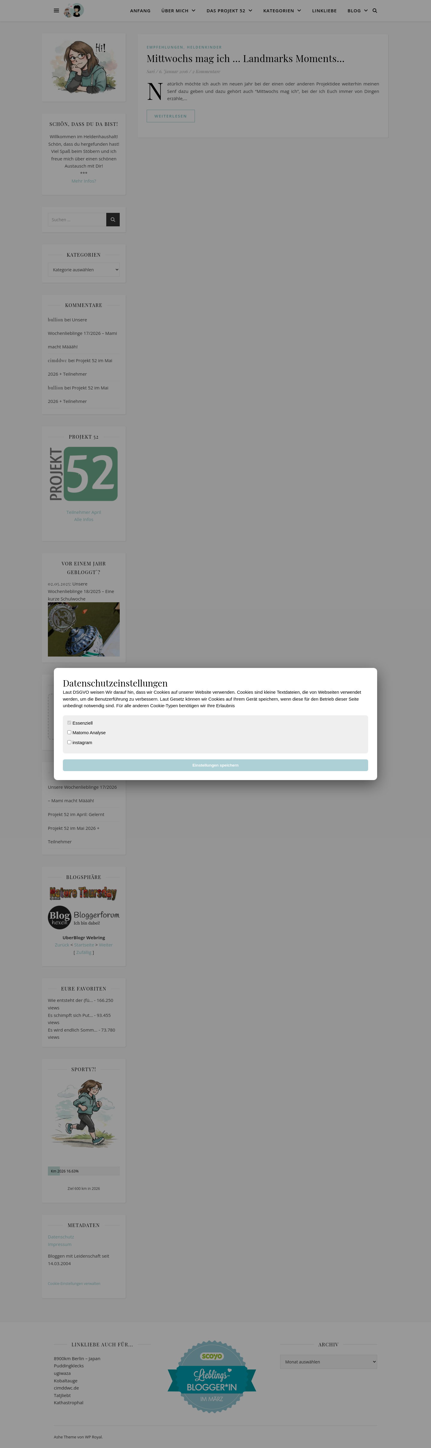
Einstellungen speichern (215, 765)
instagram (79, 742)
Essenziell (80, 722)
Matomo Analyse (86, 732)
